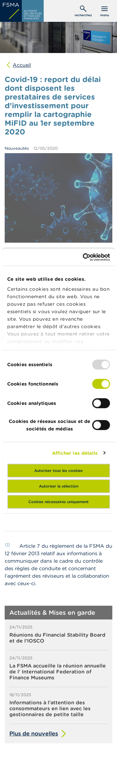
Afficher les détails (75, 453)
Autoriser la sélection (58, 486)
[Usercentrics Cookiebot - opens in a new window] (83, 257)
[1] (7, 544)
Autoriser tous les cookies (58, 470)
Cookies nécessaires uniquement (58, 501)
